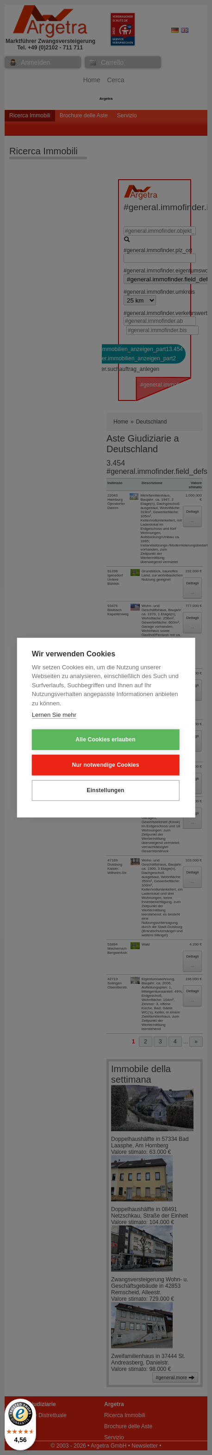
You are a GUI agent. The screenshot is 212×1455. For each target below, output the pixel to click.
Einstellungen (105, 790)
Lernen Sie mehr (54, 714)
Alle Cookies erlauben (105, 739)
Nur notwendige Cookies (105, 765)
